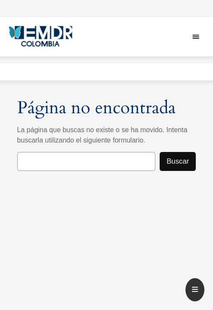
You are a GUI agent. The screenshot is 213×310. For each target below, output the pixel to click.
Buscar (178, 161)
